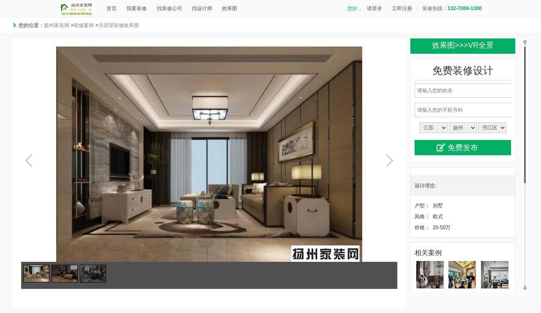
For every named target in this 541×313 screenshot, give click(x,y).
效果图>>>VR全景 (463, 45)
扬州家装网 (56, 25)
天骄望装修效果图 (118, 25)
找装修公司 (169, 8)
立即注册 (402, 8)
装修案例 (84, 25)
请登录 (374, 8)
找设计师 (202, 8)
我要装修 (136, 8)
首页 (112, 8)
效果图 (229, 8)
